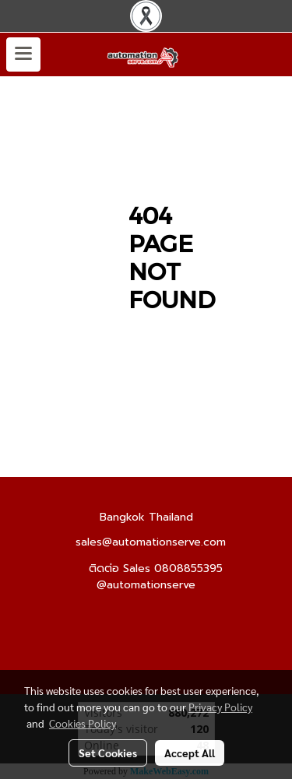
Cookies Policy (82, 723)
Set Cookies (108, 753)
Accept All (189, 753)
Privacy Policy (220, 707)
